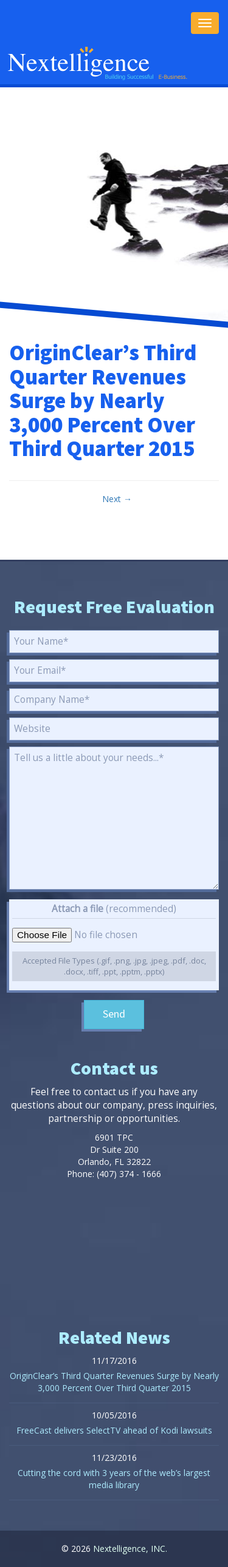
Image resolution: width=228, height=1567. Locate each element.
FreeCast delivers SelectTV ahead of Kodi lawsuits (114, 1430)
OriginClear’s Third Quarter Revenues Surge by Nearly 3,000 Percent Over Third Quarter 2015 (114, 1382)
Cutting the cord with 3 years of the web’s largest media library (114, 1479)
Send (114, 1014)
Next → (117, 499)
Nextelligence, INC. (130, 1548)
